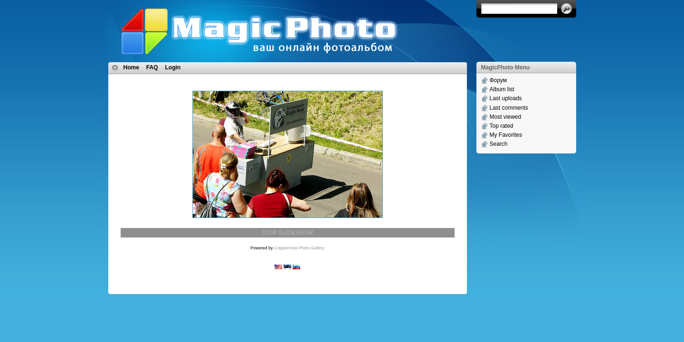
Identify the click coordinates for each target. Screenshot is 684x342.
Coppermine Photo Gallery (299, 248)
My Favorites (506, 135)
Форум (498, 80)
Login (173, 67)
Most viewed (506, 117)
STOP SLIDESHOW (287, 232)
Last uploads (506, 98)
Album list (502, 89)
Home (131, 67)
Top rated (501, 126)
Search (499, 144)
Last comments (509, 107)
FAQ (152, 67)
